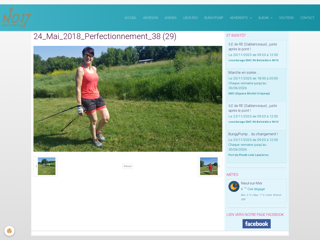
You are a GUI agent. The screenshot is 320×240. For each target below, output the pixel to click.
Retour (128, 166)
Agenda (171, 18)
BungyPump (213, 18)
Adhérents (239, 18)
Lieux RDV (190, 18)
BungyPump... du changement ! (253, 134)
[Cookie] (9, 231)
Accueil (130, 18)
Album (263, 18)
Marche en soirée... (243, 72)
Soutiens (286, 18)
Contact (307, 18)
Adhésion (150, 18)
